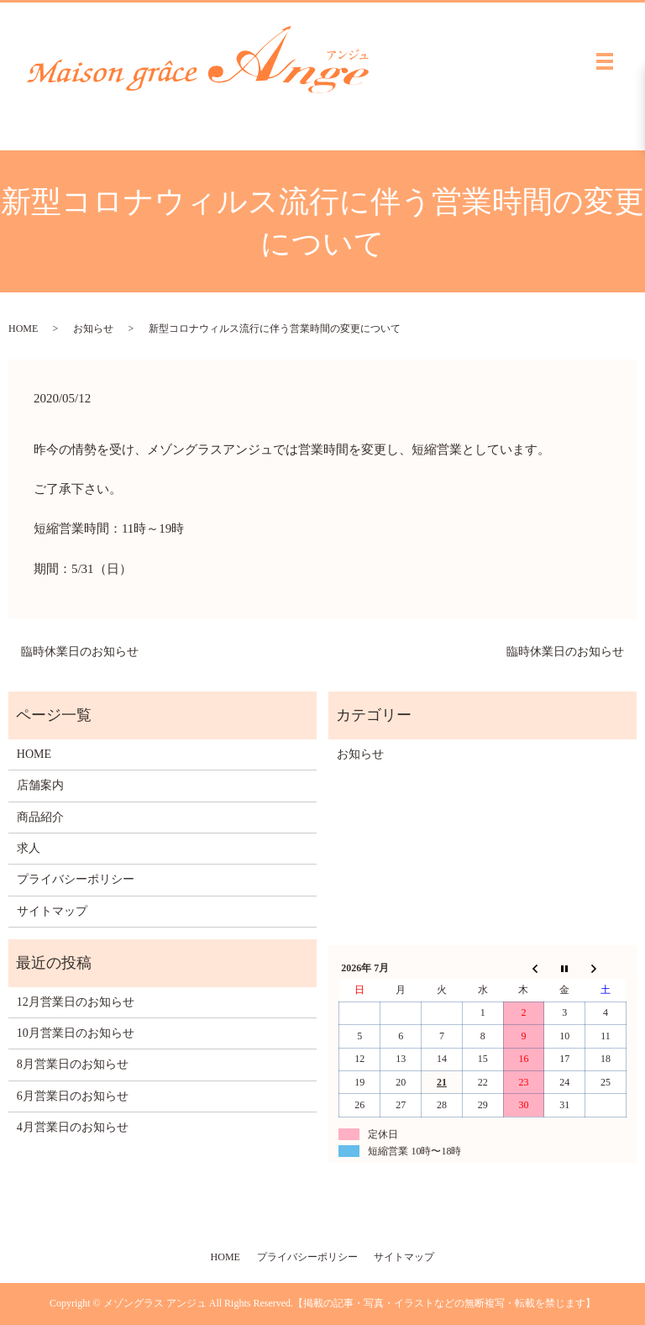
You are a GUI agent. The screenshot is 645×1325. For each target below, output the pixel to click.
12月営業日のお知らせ (75, 1002)
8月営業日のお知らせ (72, 1064)
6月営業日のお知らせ (72, 1096)
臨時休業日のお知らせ (80, 651)
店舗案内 (40, 785)
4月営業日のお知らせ (72, 1127)
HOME (23, 328)
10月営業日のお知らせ (75, 1033)
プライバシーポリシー (75, 879)
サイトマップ (52, 911)
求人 (28, 848)
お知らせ (93, 328)
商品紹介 (40, 817)
